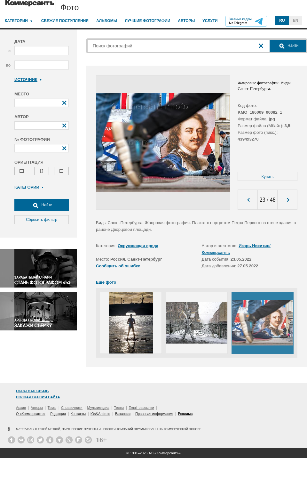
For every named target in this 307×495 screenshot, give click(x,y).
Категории (16, 21)
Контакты (78, 414)
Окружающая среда (138, 245)
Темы (52, 408)
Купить (268, 176)
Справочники (72, 408)
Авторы (186, 21)
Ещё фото (106, 282)
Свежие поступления (65, 21)
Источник (28, 79)
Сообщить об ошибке (118, 266)
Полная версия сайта (38, 397)
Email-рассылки (141, 408)
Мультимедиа (98, 408)
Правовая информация (154, 414)
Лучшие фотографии (147, 21)
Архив (21, 408)
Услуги (209, 21)
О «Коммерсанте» (30, 414)
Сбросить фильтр (41, 219)
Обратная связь (32, 391)
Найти (41, 205)
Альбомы (106, 21)
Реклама (185, 414)
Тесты (119, 408)
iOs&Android (100, 414)
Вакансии (123, 414)
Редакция (58, 414)
